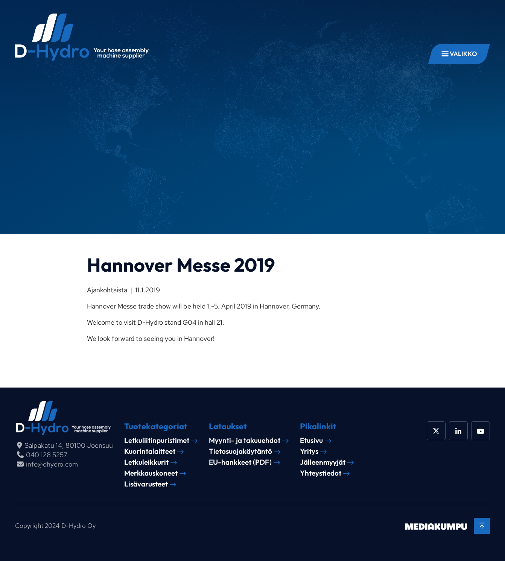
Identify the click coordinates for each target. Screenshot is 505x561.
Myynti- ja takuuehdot (244, 440)
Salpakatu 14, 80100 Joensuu (68, 445)
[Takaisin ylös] (482, 526)
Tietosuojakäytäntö (240, 451)
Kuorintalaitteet (149, 451)
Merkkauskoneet (151, 473)
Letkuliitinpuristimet (156, 440)
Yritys (309, 451)
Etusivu (311, 440)
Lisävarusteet (146, 484)
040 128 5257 (46, 454)
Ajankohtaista (107, 290)
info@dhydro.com (52, 464)
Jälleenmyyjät (322, 462)
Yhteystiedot (320, 473)
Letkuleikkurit (146, 462)
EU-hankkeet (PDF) (240, 462)
